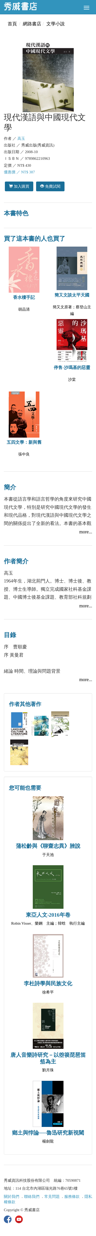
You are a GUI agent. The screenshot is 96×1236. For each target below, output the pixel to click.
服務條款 (72, 1197)
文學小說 (55, 23)
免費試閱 (50, 186)
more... (85, 531)
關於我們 (11, 1197)
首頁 (12, 23)
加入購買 (19, 186)
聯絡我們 (31, 1197)
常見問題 (52, 1197)
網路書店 (32, 23)
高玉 (21, 138)
